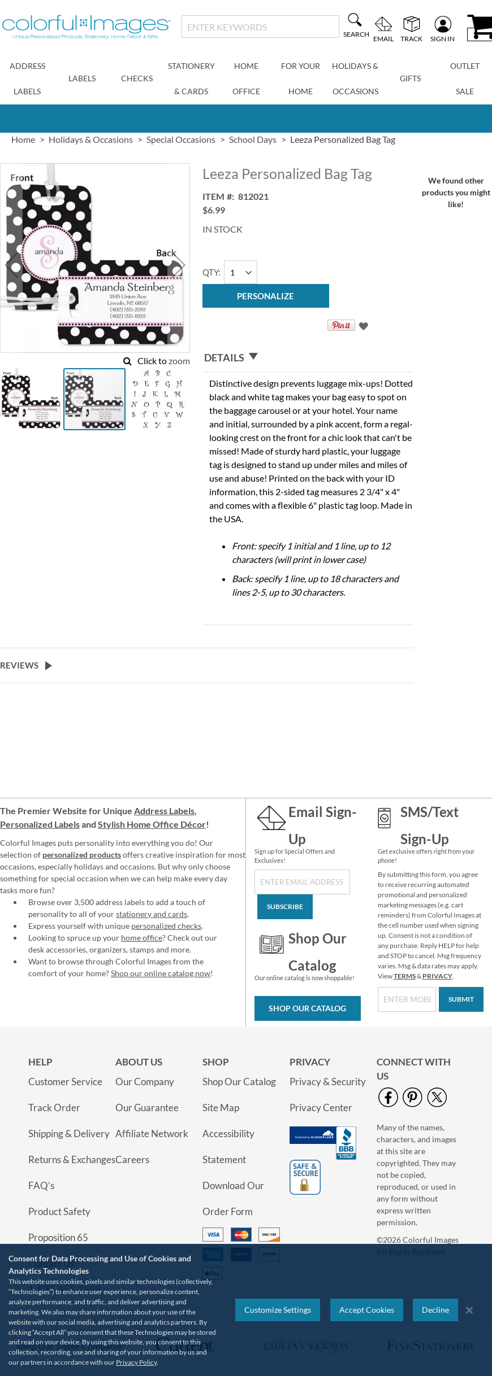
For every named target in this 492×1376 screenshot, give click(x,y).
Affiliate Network (151, 1133)
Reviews (19, 665)
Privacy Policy (136, 1362)
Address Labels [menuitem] (27, 78)
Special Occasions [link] (180, 139)
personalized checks (166, 926)
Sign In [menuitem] (442, 38)
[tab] (307, 357)
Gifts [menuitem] (410, 78)
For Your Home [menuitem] (300, 78)
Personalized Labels (40, 824)
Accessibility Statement (228, 1146)
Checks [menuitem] (137, 78)
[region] (246, 1310)
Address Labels (164, 810)
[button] (11, 265)
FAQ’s (41, 1185)
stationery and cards (151, 914)
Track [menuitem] (411, 38)
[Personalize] (265, 296)
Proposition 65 (58, 1237)
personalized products (81, 854)
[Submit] (461, 999)
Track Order (54, 1107)
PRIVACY (437, 976)
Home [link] (23, 139)
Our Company (144, 1081)
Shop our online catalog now (160, 973)
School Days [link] (253, 139)
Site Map (220, 1107)
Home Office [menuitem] (246, 78)
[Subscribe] (285, 906)
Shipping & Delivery (69, 1133)
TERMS (405, 976)
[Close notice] (469, 1310)
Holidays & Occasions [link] (91, 139)
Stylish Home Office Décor (152, 824)
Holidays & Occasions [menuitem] (355, 78)
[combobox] (260, 26)
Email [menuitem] (383, 38)
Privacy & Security (328, 1081)
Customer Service (65, 1081)
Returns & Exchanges (71, 1159)
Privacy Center (321, 1107)
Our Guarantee (147, 1107)
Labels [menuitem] (82, 78)
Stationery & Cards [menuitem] (191, 78)
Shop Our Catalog (307, 1008)
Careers (132, 1159)
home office (141, 937)
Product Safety (59, 1211)
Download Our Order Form (233, 1198)
